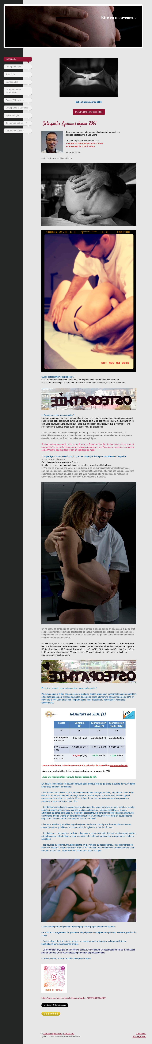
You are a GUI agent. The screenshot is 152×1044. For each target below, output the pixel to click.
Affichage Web (139, 1036)
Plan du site (68, 1033)
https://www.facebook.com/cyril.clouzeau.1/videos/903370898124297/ (73, 998)
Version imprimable (51, 1033)
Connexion (141, 1033)
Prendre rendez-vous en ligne (89, 112)
